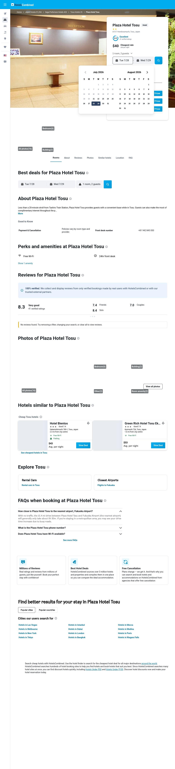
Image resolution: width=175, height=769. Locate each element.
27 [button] (89, 103)
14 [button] (93, 94)
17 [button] (108, 94)
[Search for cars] (5, 26)
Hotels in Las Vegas (28, 625)
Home (19, 12)
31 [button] (108, 103)
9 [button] (103, 89)
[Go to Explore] (5, 38)
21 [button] (93, 99)
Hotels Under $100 (114, 669)
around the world (149, 663)
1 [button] (98, 84)
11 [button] (112, 89)
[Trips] (5, 47)
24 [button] (108, 99)
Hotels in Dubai (75, 629)
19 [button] (84, 99)
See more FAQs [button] (70, 540)
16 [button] (103, 94)
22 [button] (98, 99)
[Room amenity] (147, 383)
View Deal (83, 445)
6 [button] (88, 89)
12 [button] (84, 94)
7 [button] (93, 89)
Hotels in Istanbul (76, 625)
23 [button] (103, 99)
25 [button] (112, 99)
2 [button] (103, 84)
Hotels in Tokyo (26, 637)
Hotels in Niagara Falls (128, 637)
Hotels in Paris (125, 633)
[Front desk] (28, 132)
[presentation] (87, 173)
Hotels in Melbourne (28, 629)
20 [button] (89, 99)
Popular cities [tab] (27, 610)
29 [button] (98, 103)
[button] (5, 4)
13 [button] (89, 94)
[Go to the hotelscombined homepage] (22, 4)
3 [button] (107, 84)
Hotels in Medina (126, 629)
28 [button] (93, 103)
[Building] (53, 143)
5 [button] (84, 89)
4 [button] (112, 84)
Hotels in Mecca (125, 625)
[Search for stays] (5, 20)
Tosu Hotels (75, 12)
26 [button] (84, 103)
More (20, 213)
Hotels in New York (27, 633)
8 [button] (98, 89)
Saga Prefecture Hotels (54, 12)
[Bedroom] (53, 121)
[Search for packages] (5, 32)
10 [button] (108, 89)
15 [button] (98, 94)
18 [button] (112, 94)
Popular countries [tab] (47, 610)
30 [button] (103, 103)
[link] (56, 157)
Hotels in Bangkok (76, 637)
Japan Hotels (30, 12)
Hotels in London (76, 633)
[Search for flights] (5, 14)
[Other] (110, 383)
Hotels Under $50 (93, 669)
